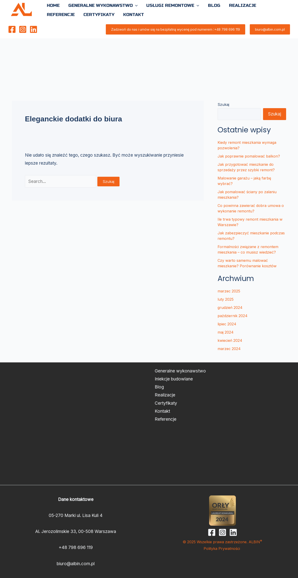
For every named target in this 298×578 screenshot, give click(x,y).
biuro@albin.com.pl (76, 563)
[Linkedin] (33, 29)
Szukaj (223, 104)
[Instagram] (23, 29)
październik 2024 (232, 315)
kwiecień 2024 (230, 340)
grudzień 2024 (230, 307)
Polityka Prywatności (222, 548)
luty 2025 (226, 299)
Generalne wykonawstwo (180, 371)
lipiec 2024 (227, 324)
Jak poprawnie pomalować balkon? (249, 156)
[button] (135, 5)
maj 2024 (226, 332)
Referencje (165, 419)
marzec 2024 (229, 348)
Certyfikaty (166, 403)
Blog (159, 387)
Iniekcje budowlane (174, 379)
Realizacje (165, 395)
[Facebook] (12, 29)
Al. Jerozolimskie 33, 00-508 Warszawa (75, 531)
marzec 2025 (229, 291)
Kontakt (162, 411)
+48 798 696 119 (76, 547)
